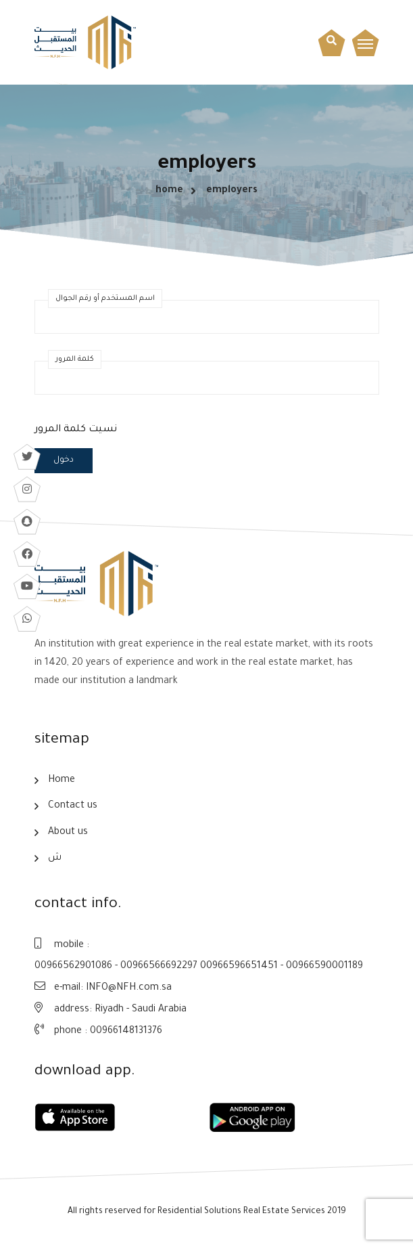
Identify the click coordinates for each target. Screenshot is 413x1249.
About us (68, 834)
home (169, 191)
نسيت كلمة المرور (75, 431)
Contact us (72, 808)
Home (61, 781)
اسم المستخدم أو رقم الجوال (105, 300)
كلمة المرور (74, 361)
